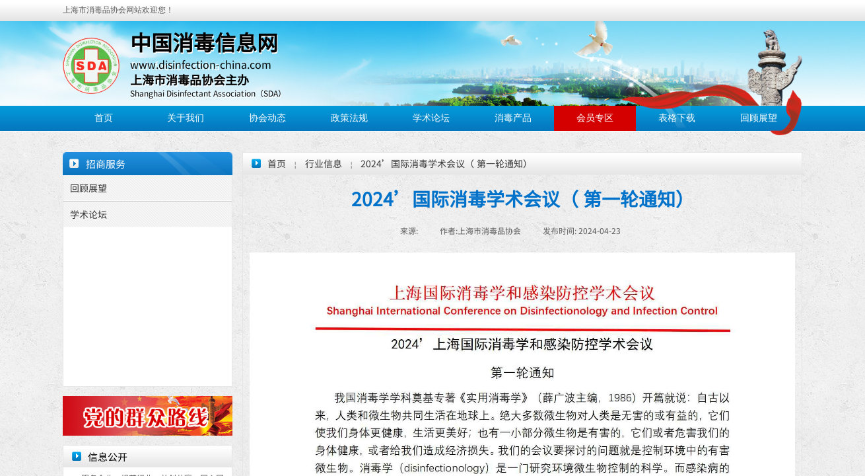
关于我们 (185, 118)
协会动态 (267, 118)
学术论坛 (431, 118)
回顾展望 (758, 118)
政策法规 (349, 118)
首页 (103, 118)
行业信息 (323, 163)
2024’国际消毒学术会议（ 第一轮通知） (446, 163)
